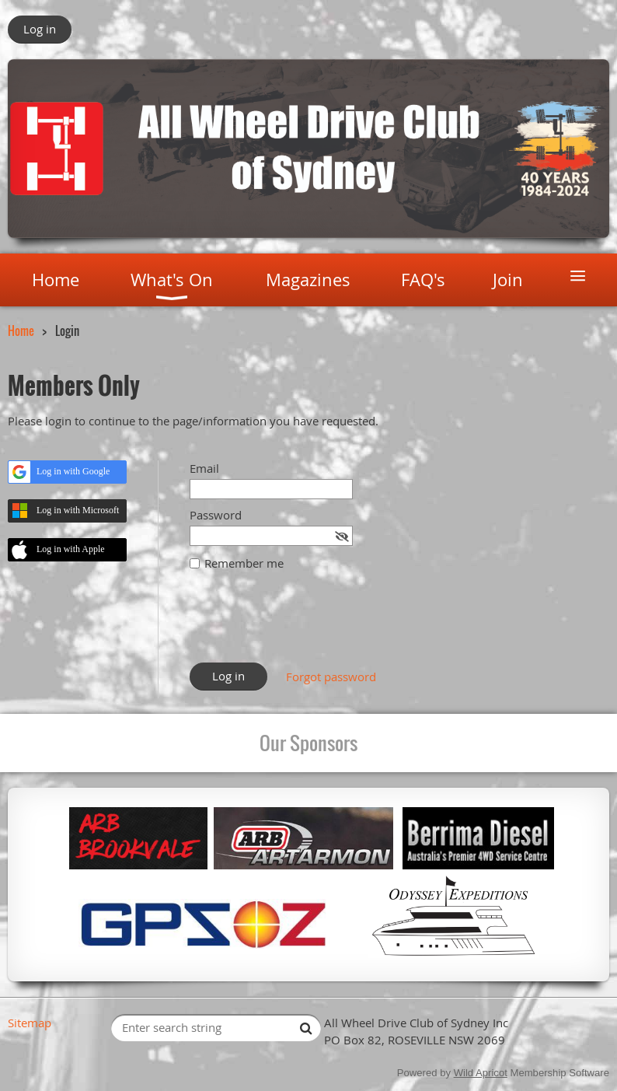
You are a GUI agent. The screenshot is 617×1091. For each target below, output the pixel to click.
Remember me (244, 563)
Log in (39, 29)
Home (21, 330)
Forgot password (331, 676)
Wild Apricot (480, 1073)
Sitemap (29, 1022)
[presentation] (308, 624)
